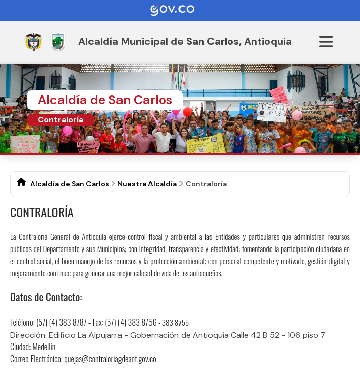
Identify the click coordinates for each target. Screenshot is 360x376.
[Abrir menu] (326, 42)
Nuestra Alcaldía (147, 184)
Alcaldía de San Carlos (69, 184)
